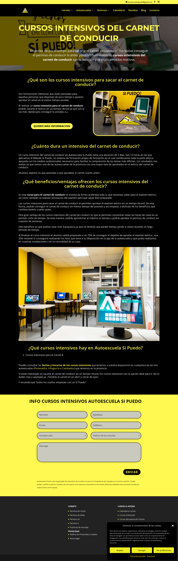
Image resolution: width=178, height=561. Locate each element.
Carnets (66, 10)
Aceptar (120, 550)
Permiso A (74, 523)
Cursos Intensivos (127, 515)
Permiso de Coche (78, 511)
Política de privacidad (138, 556)
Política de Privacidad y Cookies (83, 534)
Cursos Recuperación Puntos (132, 519)
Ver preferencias (163, 550)
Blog (143, 10)
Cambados (68, 368)
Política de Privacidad (49, 488)
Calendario (119, 10)
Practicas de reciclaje (79, 527)
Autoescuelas (83, 10)
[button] (172, 525)
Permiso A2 (75, 519)
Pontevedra (40, 368)
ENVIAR (132, 472)
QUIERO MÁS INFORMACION (52, 126)
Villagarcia (54, 368)
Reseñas (133, 10)
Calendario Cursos (128, 511)
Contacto (154, 10)
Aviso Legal (151, 556)
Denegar (142, 550)
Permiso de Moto (77, 515)
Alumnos (102, 10)
